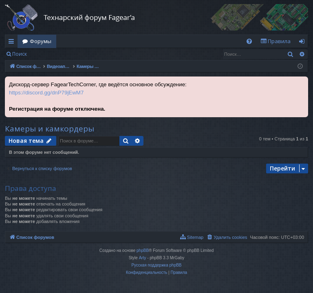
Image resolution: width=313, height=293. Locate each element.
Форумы (40, 41)
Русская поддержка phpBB (156, 265)
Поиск (19, 53)
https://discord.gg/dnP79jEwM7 (46, 93)
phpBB (143, 250)
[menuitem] (249, 41)
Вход (45, 53)
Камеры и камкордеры (49, 128)
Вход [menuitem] (303, 42)
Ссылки (13, 42)
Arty (142, 258)
